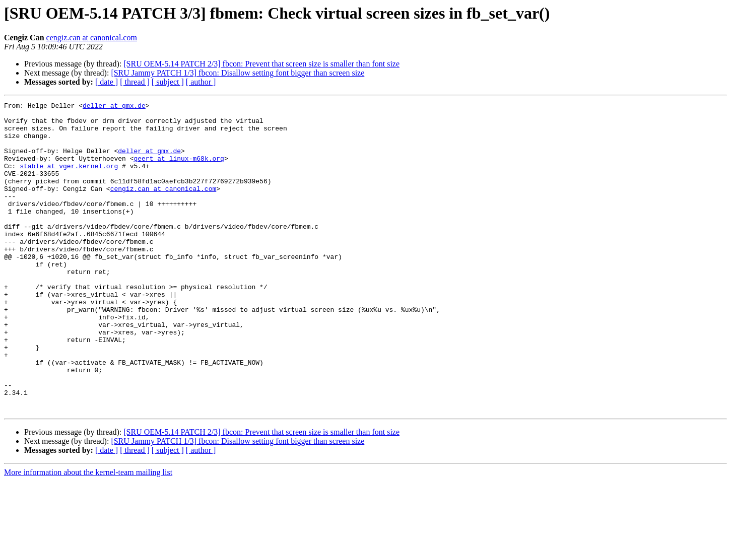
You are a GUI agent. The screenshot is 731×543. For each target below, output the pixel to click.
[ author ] (201, 82)
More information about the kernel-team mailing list (88, 534)
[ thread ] (135, 82)
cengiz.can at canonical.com (91, 37)
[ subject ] (168, 82)
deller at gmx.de (114, 106)
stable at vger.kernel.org (69, 179)
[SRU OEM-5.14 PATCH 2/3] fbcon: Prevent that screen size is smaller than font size (261, 63)
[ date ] (106, 82)
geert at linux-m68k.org (179, 170)
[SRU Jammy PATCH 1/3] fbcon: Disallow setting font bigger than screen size (237, 73)
